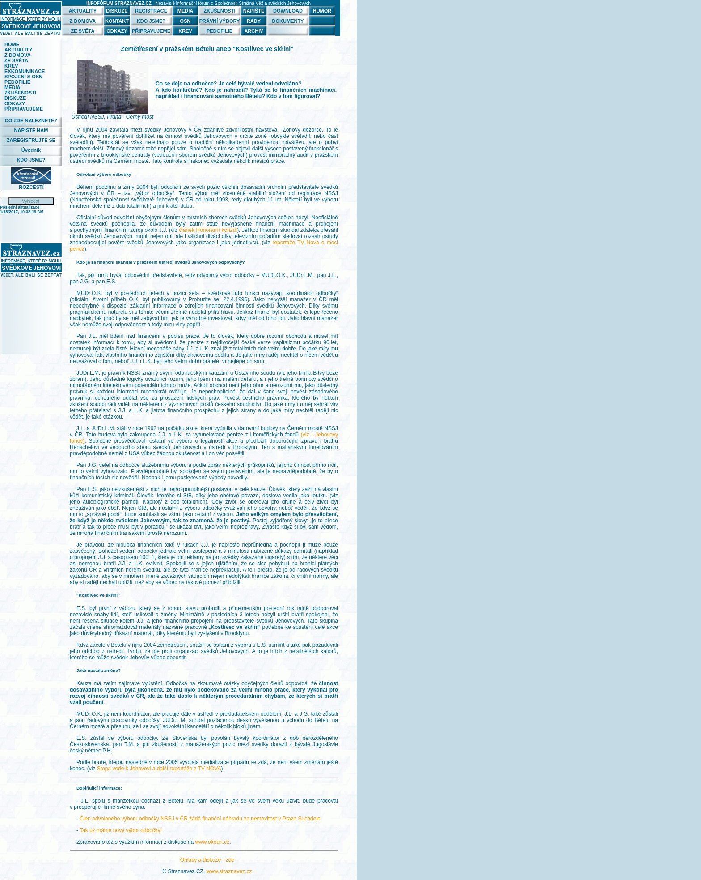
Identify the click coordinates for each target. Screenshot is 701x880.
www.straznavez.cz (229, 871)
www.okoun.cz (212, 842)
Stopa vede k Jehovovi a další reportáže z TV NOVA (159, 768)
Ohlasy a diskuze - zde (207, 860)
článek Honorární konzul (208, 230)
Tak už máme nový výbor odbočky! (121, 830)
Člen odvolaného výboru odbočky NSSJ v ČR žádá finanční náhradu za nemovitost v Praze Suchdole (200, 819)
